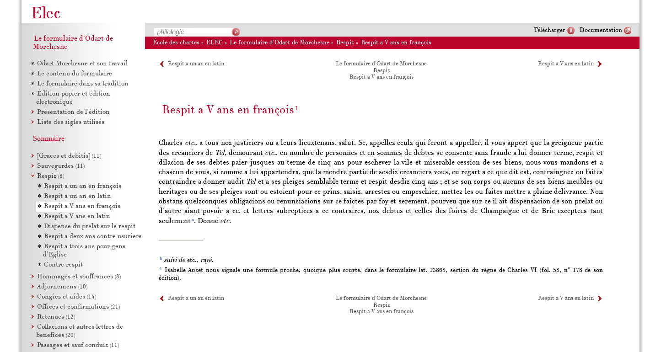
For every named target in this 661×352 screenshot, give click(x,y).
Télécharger (549, 30)
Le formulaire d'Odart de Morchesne (279, 43)
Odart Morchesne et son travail (82, 63)
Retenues (56, 317)
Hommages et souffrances (79, 276)
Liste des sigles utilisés (70, 122)
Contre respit (63, 264)
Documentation (601, 30)
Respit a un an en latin (196, 64)
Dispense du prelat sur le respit (89, 226)
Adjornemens (62, 286)
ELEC (214, 43)
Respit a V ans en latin (566, 64)
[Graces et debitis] (69, 156)
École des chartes (176, 43)
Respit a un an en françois (82, 186)
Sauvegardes (61, 166)
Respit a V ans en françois (396, 43)
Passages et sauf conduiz (78, 345)
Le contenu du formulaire (74, 73)
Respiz (345, 43)
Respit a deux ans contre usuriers (92, 236)
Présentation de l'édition (73, 112)
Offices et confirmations (78, 307)
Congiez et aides (66, 296)
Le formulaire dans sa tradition (83, 83)
